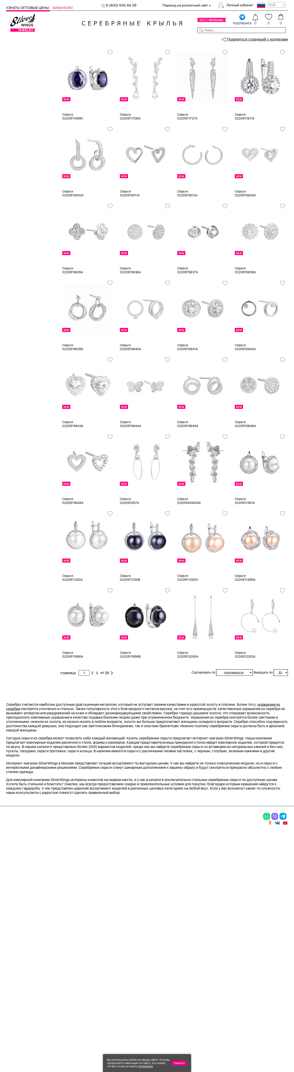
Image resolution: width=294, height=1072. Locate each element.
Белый (16, 249)
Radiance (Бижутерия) (29, 522)
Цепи (10, 185)
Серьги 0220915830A (245, 227)
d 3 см (16, 466)
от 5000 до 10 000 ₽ (28, 688)
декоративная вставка (29, 398)
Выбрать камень (39, 38)
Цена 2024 (20, 305)
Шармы (17, 97)
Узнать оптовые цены (28, 8)
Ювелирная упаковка (29, 67)
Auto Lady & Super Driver (31, 515)
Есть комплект (23, 291)
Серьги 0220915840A (130, 381)
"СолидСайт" (124, 1030)
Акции (149, 960)
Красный (18, 264)
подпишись (242, 19)
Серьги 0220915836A (130, 304)
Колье (16, 111)
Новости (164, 38)
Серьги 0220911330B (130, 612)
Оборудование (257, 38)
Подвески (19, 89)
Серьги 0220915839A (72, 381)
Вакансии (63, 8)
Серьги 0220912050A (187, 689)
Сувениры (14, 163)
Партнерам (144, 38)
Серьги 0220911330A (72, 612)
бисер (16, 383)
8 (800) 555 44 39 (118, 5)
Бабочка (18, 591)
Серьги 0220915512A (187, 227)
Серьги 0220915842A (245, 381)
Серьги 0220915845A (187, 458)
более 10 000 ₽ (24, 696)
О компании (229, 38)
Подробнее (145, 1066)
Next (285, 774)
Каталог (13, 38)
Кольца (17, 75)
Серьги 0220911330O (187, 612)
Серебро (18, 222)
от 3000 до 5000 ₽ (27, 681)
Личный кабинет (239, 5)
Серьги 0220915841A (187, 381)
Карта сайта (202, 994)
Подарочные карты (22, 177)
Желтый (18, 256)
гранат (16, 391)
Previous (63, 774)
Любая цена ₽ (22, 652)
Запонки (18, 141)
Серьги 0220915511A (130, 227)
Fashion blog (201, 987)
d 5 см (16, 488)
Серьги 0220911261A (245, 535)
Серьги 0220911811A (244, 150)
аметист (18, 361)
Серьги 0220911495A (245, 612)
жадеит (17, 405)
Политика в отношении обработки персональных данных (158, 1005)
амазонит (19, 354)
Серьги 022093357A (129, 535)
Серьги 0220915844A (130, 458)
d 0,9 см (18, 452)
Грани (16, 559)
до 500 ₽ (18, 659)
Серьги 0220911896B (130, 689)
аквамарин (20, 347)
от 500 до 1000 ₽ (25, 666)
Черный (17, 271)
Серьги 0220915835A (72, 304)
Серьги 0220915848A (73, 535)
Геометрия (20, 627)
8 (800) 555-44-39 (269, 1050)
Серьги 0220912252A (245, 689)
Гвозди (17, 552)
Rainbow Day (21, 530)
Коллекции (120, 38)
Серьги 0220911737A (187, 150)
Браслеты (19, 104)
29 (238, 70)
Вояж (15, 544)
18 (13, 444)
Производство (158, 946)
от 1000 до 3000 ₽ (26, 674)
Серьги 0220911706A (130, 150)
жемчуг (17, 413)
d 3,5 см (18, 474)
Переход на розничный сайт (185, 5)
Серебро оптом (80, 52)
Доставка (185, 38)
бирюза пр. (20, 376)
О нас (195, 960)
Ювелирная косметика (25, 170)
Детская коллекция (22, 155)
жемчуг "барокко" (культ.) (33, 420)
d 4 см (16, 481)
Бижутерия (96, 38)
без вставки (21, 325)
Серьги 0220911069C (72, 150)
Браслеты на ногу (25, 126)
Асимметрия (21, 583)
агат (14, 339)
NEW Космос (22, 332)
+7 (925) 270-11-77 (227, 1050)
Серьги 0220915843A (72, 458)
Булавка (18, 598)
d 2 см (16, 459)
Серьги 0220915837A (187, 304)
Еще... (10, 427)
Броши (16, 119)
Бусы (15, 133)
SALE (60, 38)
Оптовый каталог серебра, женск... (111, 52)
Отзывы (280, 38)
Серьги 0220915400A (73, 227)
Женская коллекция (23, 60)
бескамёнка (21, 369)
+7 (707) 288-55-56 (265, 1057)
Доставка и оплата (208, 946)
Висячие (18, 605)
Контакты (205, 38)
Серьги (17, 82)
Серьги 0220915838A (245, 304)
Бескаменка (21, 537)
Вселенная (20, 613)
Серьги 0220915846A (245, 458)
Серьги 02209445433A (189, 535)
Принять (179, 1063)
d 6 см (16, 496)
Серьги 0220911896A (72, 689)
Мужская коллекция (23, 148)
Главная (64, 52)
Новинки (75, 38)
